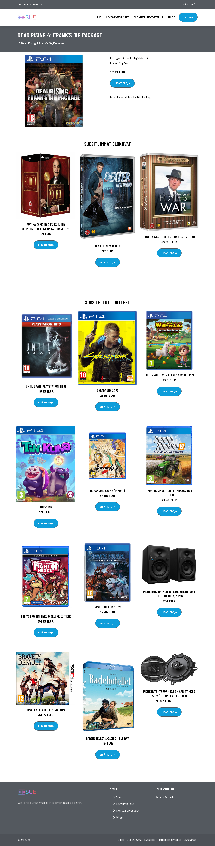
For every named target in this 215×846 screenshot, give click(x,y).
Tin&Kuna (46, 507)
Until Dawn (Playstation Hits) (46, 386)
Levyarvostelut (117, 17)
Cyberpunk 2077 (107, 391)
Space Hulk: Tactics (108, 607)
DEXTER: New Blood (107, 246)
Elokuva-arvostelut (148, 17)
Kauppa (188, 17)
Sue (98, 17)
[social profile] (41, 4)
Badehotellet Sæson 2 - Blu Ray (107, 738)
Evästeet (149, 840)
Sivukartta (190, 840)
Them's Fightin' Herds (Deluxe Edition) (46, 616)
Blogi (172, 17)
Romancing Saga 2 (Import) (107, 491)
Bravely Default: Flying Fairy (45, 710)
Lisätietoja (122, 83)
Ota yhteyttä (134, 840)
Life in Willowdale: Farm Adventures (169, 375)
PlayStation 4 (140, 58)
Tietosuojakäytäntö (169, 840)
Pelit (128, 58)
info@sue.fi (189, 4)
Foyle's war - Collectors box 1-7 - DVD (169, 237)
